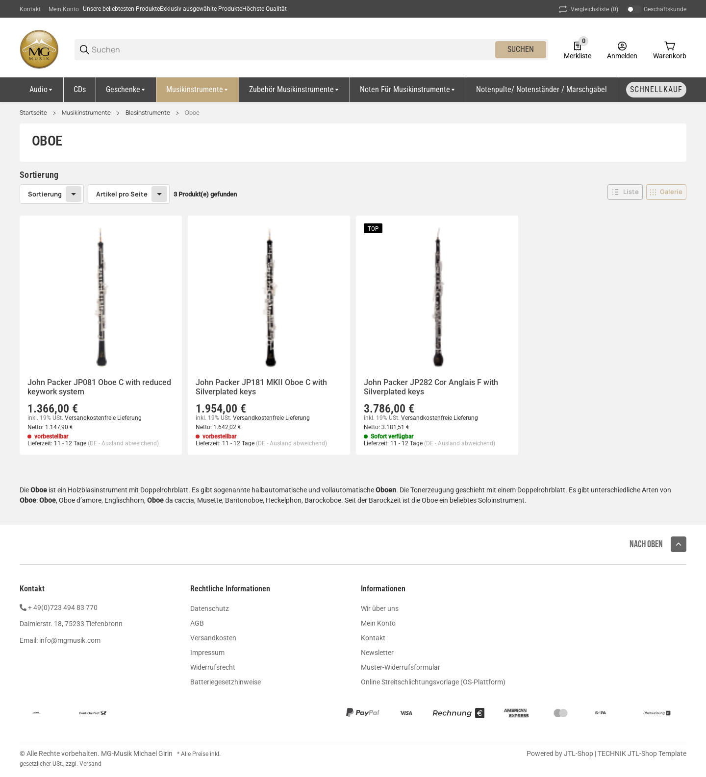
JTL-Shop (579, 753)
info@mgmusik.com (70, 640)
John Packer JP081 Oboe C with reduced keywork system (99, 387)
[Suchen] (293, 49)
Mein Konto (64, 9)
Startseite (33, 113)
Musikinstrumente (86, 113)
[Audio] (42, 89)
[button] (625, 192)
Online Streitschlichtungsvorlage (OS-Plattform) (433, 682)
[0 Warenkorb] (669, 49)
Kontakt (30, 9)
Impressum (207, 652)
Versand (90, 763)
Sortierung (45, 194)
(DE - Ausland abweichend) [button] (123, 443)
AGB (197, 623)
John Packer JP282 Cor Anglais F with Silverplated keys (431, 387)
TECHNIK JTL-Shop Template (642, 753)
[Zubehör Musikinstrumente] (294, 89)
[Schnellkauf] (656, 89)
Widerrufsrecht (212, 667)
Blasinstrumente (148, 113)
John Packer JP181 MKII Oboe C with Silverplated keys (261, 387)
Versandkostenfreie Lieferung (103, 417)
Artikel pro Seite (122, 194)
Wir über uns (380, 608)
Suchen (520, 49)
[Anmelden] (622, 49)
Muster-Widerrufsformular (400, 667)
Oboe (192, 113)
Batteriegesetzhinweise (225, 682)
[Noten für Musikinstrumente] (408, 89)
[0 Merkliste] (577, 49)
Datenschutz (209, 608)
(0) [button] (587, 9)
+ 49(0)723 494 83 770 (63, 607)
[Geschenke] (126, 89)
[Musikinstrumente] (197, 89)
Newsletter (377, 652)
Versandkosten (213, 638)
